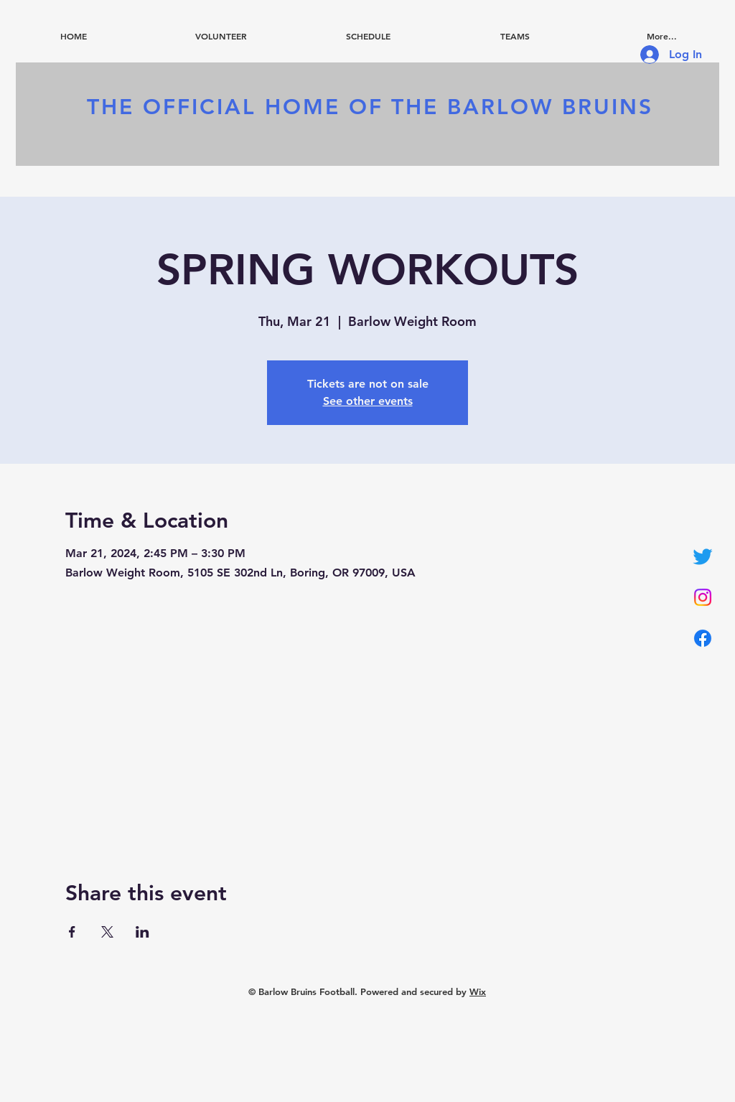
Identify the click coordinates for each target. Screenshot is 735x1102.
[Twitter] (702, 556)
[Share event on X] (107, 932)
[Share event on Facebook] (72, 932)
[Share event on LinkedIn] (142, 932)
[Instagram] (702, 597)
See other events (368, 401)
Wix (477, 991)
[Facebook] (702, 638)
